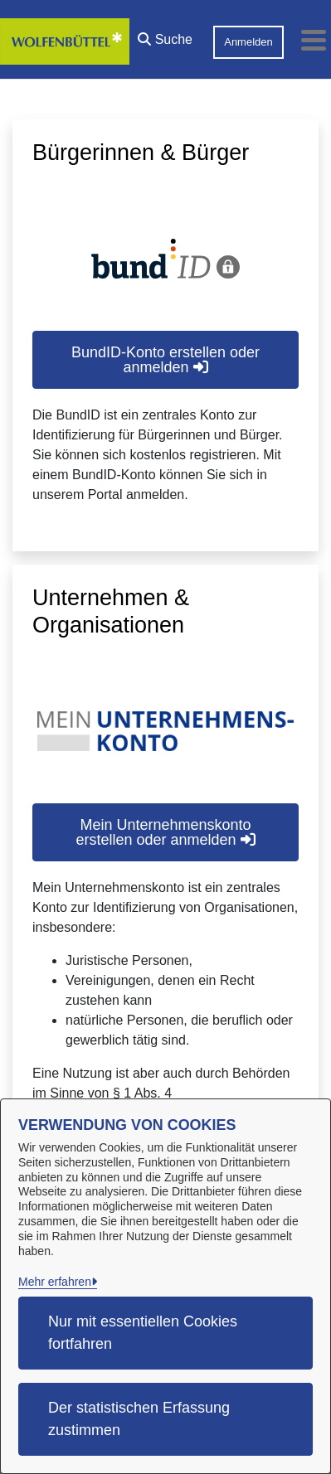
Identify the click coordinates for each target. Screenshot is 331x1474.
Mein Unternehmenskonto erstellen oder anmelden (165, 832)
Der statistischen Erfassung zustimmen (139, 1418)
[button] (165, 35)
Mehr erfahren (54, 1281)
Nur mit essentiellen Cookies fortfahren (142, 1332)
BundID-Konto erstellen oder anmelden (165, 360)
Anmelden (248, 42)
